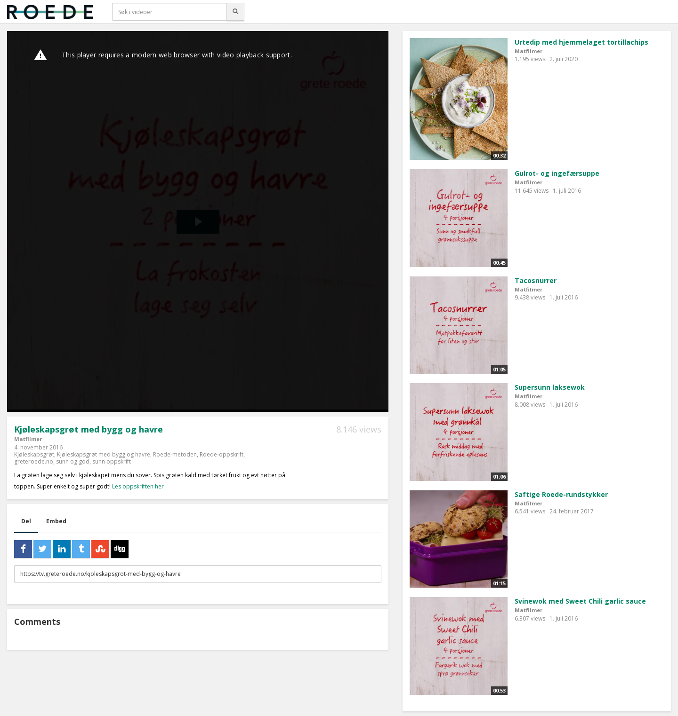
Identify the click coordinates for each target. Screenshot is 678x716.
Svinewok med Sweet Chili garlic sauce (580, 601)
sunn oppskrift (111, 461)
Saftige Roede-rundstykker (561, 494)
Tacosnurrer (536, 280)
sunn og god (72, 461)
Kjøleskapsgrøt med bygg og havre (103, 454)
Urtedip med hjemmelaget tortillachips (581, 42)
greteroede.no (33, 461)
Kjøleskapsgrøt (34, 454)
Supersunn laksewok (550, 387)
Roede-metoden (175, 454)
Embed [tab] (56, 521)
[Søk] (235, 12)
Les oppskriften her (138, 486)
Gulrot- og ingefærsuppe (557, 173)
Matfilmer (28, 438)
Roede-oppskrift (221, 454)
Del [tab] (26, 521)
